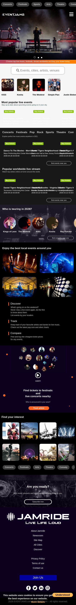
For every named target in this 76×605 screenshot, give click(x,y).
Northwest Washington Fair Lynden (16, 121)
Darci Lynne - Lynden (13, 118)
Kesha (52, 231)
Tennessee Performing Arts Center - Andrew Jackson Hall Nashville (29, 190)
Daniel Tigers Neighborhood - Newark (49, 150)
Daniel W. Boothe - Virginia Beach (47, 188)
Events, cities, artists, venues (37, 70)
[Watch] (38, 375)
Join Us (38, 577)
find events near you (59, 163)
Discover (38, 549)
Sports (37, 4)
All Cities (38, 545)
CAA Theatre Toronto (40, 121)
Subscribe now (37, 502)
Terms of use (38, 563)
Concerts (7, 4)
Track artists (38, 408)
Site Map (38, 540)
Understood (62, 594)
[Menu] (71, 14)
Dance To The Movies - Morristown (20, 150)
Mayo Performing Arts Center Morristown (19, 153)
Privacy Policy (38, 558)
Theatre (60, 4)
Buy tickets (9, 111)
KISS (38, 231)
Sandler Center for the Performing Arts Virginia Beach (51, 190)
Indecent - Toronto (41, 118)
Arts (48, 4)
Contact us (38, 568)
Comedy (63, 467)
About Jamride (38, 531)
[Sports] (29, 430)
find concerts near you (60, 238)
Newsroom (38, 535)
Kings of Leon (10, 231)
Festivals (22, 4)
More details (38, 602)
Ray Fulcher (66, 231)
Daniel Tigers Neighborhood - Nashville (22, 188)
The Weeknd (24, 231)
